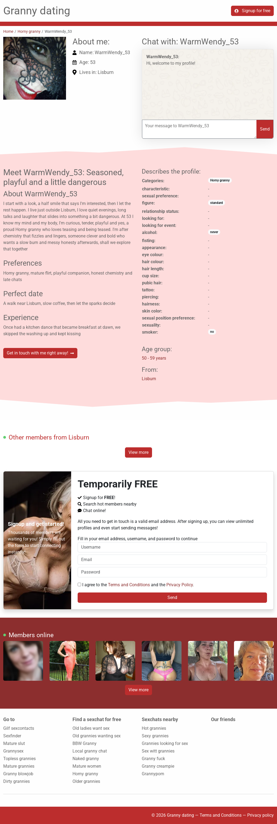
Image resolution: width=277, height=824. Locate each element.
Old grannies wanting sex (96, 735)
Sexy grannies (155, 735)
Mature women (86, 766)
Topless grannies (19, 758)
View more (138, 452)
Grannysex (13, 751)
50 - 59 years (154, 358)
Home (8, 31)
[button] (34, 68)
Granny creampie (158, 766)
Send (265, 129)
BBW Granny (84, 743)
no (212, 332)
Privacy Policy (179, 584)
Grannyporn (153, 773)
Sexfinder (12, 735)
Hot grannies (154, 728)
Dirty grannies (16, 781)
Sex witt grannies (158, 751)
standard (216, 203)
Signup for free (252, 10)
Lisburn (149, 378)
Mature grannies (18, 766)
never (214, 232)
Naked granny (85, 758)
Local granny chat (89, 751)
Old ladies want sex (91, 728)
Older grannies (86, 781)
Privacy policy (260, 815)
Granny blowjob (18, 773)
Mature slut (14, 743)
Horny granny (29, 31)
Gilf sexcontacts (18, 728)
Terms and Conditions (129, 584)
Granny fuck (153, 758)
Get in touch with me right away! (40, 353)
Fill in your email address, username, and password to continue (172, 544)
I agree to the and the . (136, 584)
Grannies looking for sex (165, 743)
